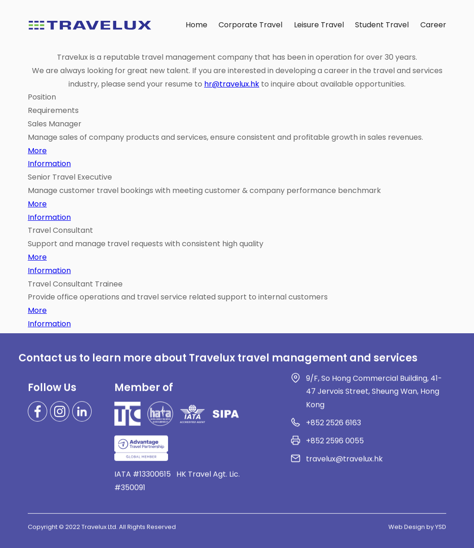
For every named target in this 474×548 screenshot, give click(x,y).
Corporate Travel (250, 24)
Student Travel (382, 24)
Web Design (406, 529)
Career (433, 24)
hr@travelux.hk (231, 84)
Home (196, 24)
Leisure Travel (319, 24)
